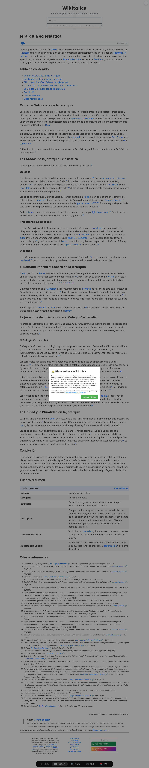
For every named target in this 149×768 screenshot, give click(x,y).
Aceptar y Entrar (89, 397)
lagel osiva (83, 393)
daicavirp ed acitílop (71, 393)
